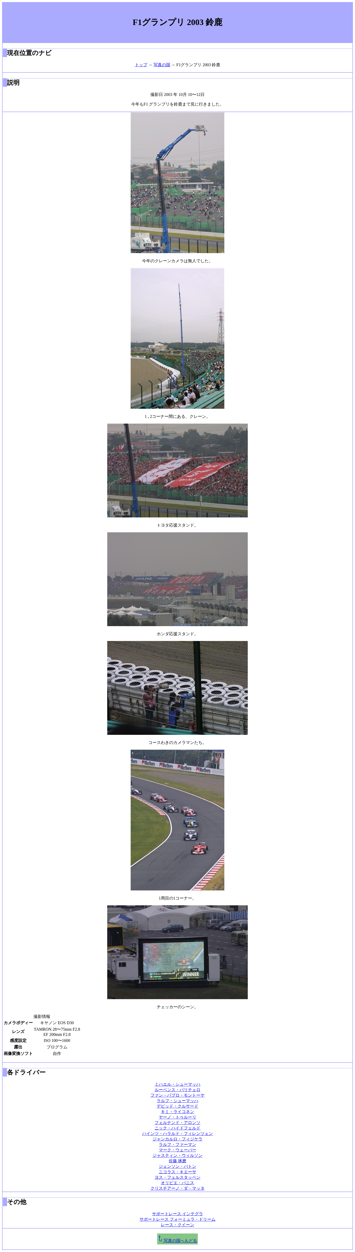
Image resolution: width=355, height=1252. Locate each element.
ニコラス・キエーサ (177, 1172)
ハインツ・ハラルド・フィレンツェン (177, 1133)
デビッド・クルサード (177, 1106)
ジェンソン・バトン (177, 1166)
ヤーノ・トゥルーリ (177, 1117)
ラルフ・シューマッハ (177, 1100)
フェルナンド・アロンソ (177, 1122)
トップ (141, 65)
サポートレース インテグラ (177, 1214)
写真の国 (162, 65)
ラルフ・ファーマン (177, 1144)
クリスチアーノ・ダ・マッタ (177, 1188)
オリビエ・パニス (177, 1183)
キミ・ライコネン (177, 1111)
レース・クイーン (177, 1225)
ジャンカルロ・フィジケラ (177, 1139)
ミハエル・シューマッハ (177, 1084)
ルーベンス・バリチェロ (177, 1090)
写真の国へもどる (177, 1240)
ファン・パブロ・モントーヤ (177, 1095)
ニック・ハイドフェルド (177, 1128)
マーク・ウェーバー (177, 1150)
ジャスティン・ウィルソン (177, 1155)
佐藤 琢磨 (177, 1161)
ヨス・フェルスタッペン (177, 1177)
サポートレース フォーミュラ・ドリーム (177, 1219)
